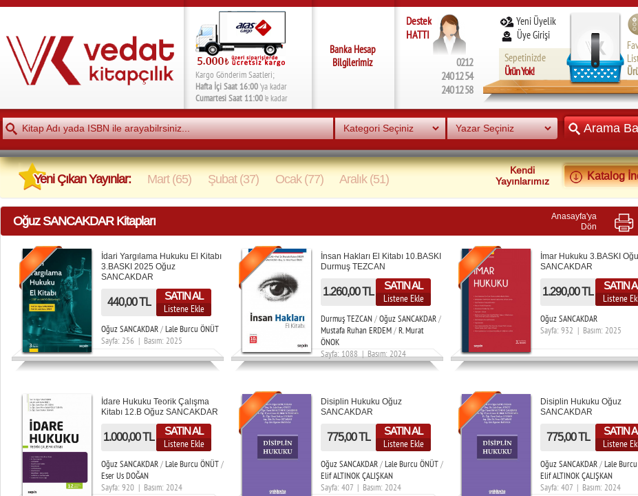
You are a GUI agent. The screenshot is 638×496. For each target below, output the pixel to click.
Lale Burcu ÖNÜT (192, 329)
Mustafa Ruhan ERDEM (356, 330)
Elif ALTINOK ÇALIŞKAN (357, 476)
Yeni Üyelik (527, 21)
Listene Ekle (184, 308)
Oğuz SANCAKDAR (129, 329)
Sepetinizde (525, 64)
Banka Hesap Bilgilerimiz (353, 56)
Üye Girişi (526, 34)
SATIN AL (183, 296)
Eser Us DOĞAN (125, 476)
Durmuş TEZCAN (346, 318)
